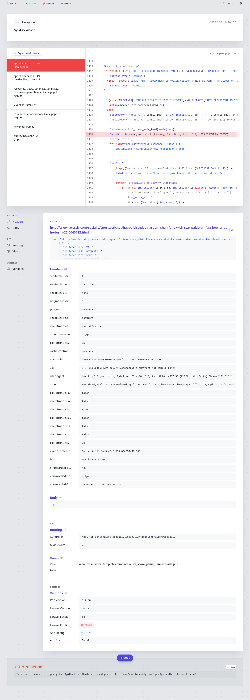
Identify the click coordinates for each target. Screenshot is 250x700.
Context (12, 262)
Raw (231, 667)
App (9, 239)
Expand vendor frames (27, 53)
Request (12, 215)
